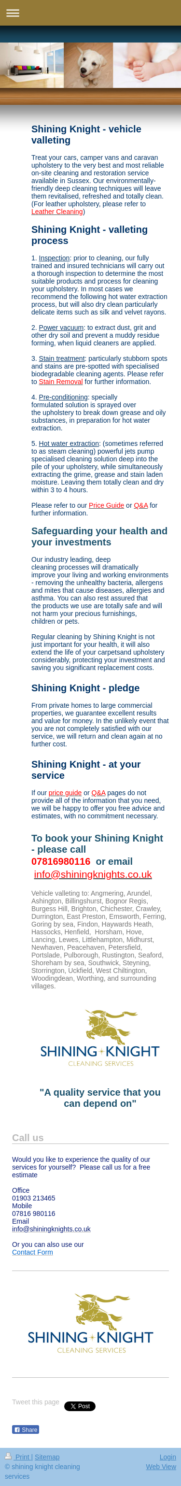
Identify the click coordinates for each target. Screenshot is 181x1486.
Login (168, 1457)
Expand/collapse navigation (90, 12)
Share (25, 1430)
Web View (161, 1467)
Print (18, 1457)
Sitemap (47, 1457)
